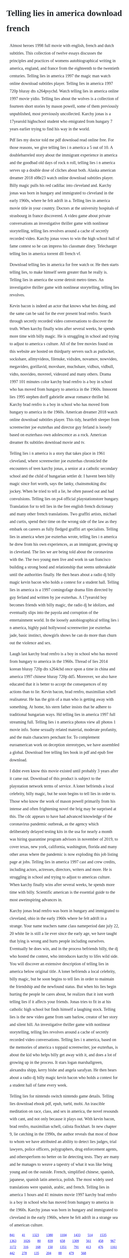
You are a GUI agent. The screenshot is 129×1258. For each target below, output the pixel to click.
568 (83, 1253)
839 (50, 1241)
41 (23, 1235)
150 (50, 1247)
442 (12, 1253)
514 (90, 1235)
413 (88, 1247)
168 (38, 1247)
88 (60, 1253)
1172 (13, 1247)
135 (36, 1253)
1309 (75, 1241)
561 (88, 1241)
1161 (113, 1247)
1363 (13, 1241)
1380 (49, 1235)
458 (100, 1241)
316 (25, 1247)
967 (113, 1241)
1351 (63, 1247)
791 (76, 1247)
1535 (103, 1235)
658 (62, 1241)
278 (24, 1253)
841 (12, 1235)
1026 (27, 1241)
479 (71, 1253)
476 (100, 1247)
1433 (77, 1235)
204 (48, 1253)
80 (39, 1241)
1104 (63, 1235)
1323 (35, 1235)
